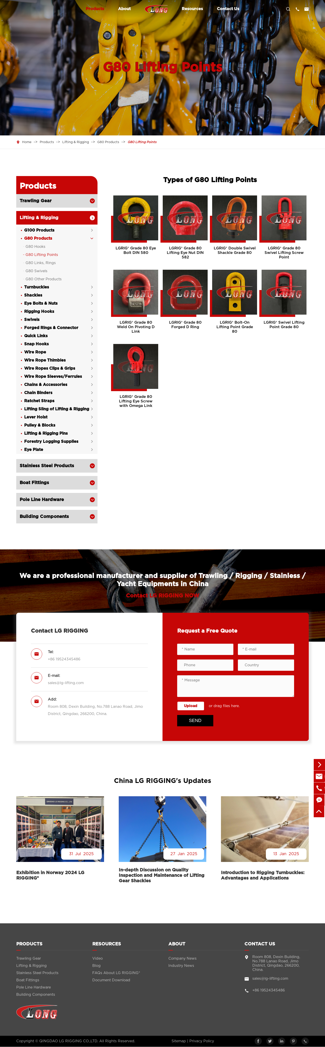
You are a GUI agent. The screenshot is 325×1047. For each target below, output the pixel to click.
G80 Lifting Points (142, 142)
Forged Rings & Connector (51, 328)
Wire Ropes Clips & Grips (49, 369)
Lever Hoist (35, 417)
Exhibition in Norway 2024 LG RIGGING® (50, 876)
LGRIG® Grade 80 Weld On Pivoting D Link (136, 326)
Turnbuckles (36, 287)
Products (95, 9)
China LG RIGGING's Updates (162, 781)
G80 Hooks (35, 246)
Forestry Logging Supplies (51, 442)
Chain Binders (38, 393)
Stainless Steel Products (47, 466)
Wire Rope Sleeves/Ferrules (53, 377)
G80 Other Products (44, 279)
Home (26, 142)
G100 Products (39, 230)
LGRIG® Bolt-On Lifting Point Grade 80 (234, 326)
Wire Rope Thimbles (45, 360)
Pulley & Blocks (39, 425)
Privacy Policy (201, 1041)
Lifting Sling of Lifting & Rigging (56, 409)
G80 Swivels (36, 271)
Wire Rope (35, 352)
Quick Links (36, 336)
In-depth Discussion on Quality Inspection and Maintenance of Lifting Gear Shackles (161, 875)
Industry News (181, 969)
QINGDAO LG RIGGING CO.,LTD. (68, 1041)
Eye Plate (33, 450)
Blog (96, 969)
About (124, 9)
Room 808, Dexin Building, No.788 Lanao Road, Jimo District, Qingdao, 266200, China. (95, 710)
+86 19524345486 (64, 659)
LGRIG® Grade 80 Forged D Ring (185, 324)
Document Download (111, 984)
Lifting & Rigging (75, 142)
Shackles (33, 295)
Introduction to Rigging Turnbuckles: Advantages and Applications (262, 876)
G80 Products (108, 142)
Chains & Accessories (45, 385)
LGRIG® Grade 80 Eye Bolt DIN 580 (136, 250)
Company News (182, 962)
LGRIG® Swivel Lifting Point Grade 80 (284, 324)
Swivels (31, 320)
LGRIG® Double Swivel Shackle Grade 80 (235, 250)
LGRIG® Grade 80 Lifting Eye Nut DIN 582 (185, 252)
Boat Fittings (34, 483)
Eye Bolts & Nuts (41, 304)
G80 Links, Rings (41, 263)
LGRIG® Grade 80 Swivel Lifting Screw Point (284, 252)
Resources (192, 9)
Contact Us (228, 9)
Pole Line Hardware (42, 499)
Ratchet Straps (39, 401)
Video (97, 962)
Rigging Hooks (39, 312)
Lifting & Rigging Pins (46, 434)
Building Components (44, 516)
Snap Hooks (36, 344)
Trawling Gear (35, 201)
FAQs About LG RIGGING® (116, 977)
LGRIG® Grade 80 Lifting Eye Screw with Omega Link (136, 401)
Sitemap (179, 1041)
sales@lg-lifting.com (66, 683)
